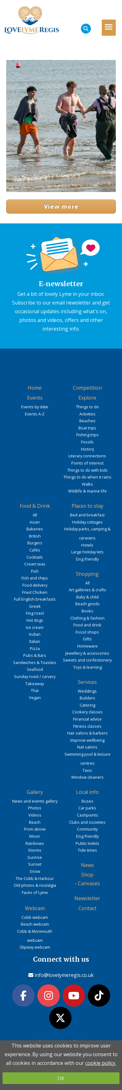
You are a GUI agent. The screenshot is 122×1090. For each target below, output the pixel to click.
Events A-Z (35, 414)
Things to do (87, 407)
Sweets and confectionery (87, 660)
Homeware (87, 646)
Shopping (87, 573)
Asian (35, 522)
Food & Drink (35, 505)
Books (87, 611)
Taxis (87, 770)
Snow (35, 871)
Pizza (35, 648)
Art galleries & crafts (87, 590)
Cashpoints (87, 815)
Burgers (34, 543)
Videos (34, 815)
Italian (34, 641)
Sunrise (34, 857)
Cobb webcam (34, 917)
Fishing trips (87, 434)
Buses (87, 801)
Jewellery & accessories (87, 653)
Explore (87, 397)
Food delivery (34, 585)
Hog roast (35, 613)
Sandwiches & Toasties (34, 662)
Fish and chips (34, 578)
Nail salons (87, 747)
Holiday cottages (87, 522)
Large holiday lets (87, 552)
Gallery (35, 792)
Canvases (89, 883)
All (35, 515)
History (87, 449)
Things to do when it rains (87, 477)
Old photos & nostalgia (35, 885)
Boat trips (87, 428)
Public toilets (87, 843)
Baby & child (87, 597)
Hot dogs (34, 620)
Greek (35, 606)
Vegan (35, 697)
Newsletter (87, 898)
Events (35, 397)
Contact (87, 908)
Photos (34, 808)
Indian (34, 634)
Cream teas (34, 564)
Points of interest (87, 463)
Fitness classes (87, 726)
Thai (35, 690)
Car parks (87, 808)
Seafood (35, 669)
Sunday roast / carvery (34, 676)
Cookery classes (87, 712)
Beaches (87, 421)
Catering (87, 705)
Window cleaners (87, 777)
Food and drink (87, 625)
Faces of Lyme (35, 892)
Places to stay (87, 505)
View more (61, 206)
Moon (34, 836)
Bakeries (34, 529)
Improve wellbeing (87, 740)
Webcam (35, 908)
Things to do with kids (87, 470)
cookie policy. (100, 1063)
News (87, 865)
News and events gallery (35, 801)
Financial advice (87, 719)
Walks (87, 484)
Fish (35, 571)
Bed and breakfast (87, 515)
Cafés (34, 550)
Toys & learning (87, 667)
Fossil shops (87, 632)
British (35, 536)
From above (35, 829)
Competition (87, 387)
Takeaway (35, 683)
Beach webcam (35, 924)
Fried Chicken (34, 592)
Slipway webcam (35, 947)
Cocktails (34, 557)
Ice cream (35, 627)
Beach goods (87, 604)
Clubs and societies (87, 822)
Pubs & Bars (34, 655)
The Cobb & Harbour (35, 878)
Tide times (87, 850)
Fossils (87, 442)
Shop (87, 874)
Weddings (87, 691)
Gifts (87, 639)
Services (87, 682)
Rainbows (35, 843)
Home (35, 387)
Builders (87, 698)
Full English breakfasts (35, 599)
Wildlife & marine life (87, 491)
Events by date (34, 407)
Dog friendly (87, 559)
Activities (87, 414)
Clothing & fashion (87, 618)
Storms (34, 850)
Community (87, 829)
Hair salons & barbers (87, 733)
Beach (34, 822)
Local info (87, 792)
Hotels (87, 545)
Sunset (34, 864)
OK (61, 1078)
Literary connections (87, 456)
